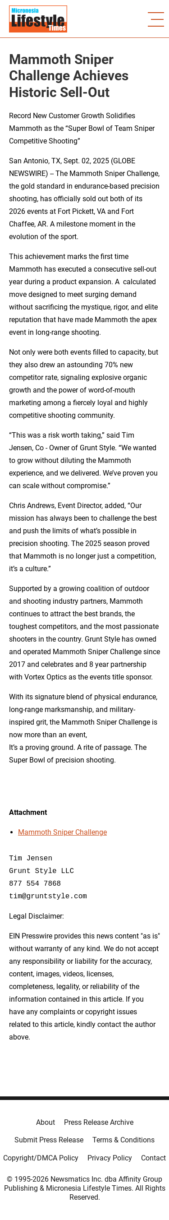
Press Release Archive (98, 1122)
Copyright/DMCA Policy (40, 1158)
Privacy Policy (109, 1158)
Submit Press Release (48, 1140)
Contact (153, 1158)
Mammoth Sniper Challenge (62, 832)
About (45, 1122)
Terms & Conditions (123, 1140)
